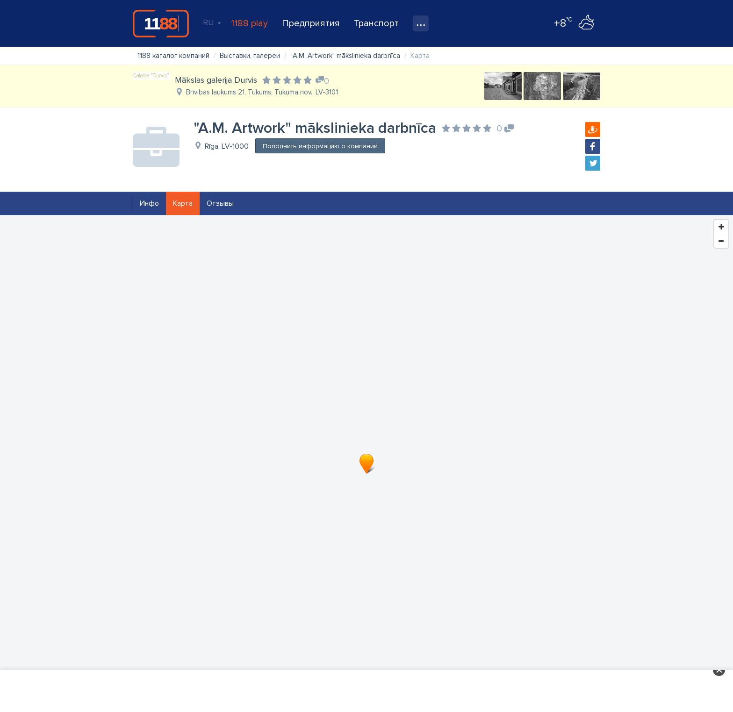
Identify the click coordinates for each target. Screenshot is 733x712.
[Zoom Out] (721, 241)
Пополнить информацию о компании (320, 146)
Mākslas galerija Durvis (216, 80)
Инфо (149, 203)
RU (212, 22)
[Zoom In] (721, 227)
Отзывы (220, 203)
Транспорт (376, 23)
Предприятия (311, 23)
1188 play (249, 23)
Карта (183, 203)
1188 (161, 23)
